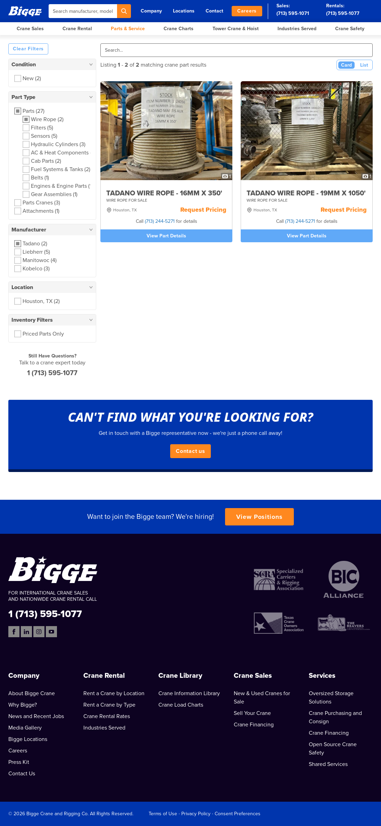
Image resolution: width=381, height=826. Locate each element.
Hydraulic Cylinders (58, 144)
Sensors (44, 136)
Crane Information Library (189, 693)
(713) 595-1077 (342, 13)
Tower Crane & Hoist (236, 29)
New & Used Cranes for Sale (262, 697)
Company (151, 11)
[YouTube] (51, 631)
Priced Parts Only (43, 333)
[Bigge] (25, 11)
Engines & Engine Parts (62, 186)
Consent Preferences (237, 814)
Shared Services (328, 764)
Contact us (190, 451)
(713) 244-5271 (160, 221)
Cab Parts (46, 161)
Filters (42, 127)
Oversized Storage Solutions (331, 697)
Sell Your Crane (252, 713)
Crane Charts (178, 29)
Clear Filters (28, 49)
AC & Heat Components (63, 152)
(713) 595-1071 (292, 13)
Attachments (41, 211)
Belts (40, 177)
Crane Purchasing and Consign (335, 717)
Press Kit (18, 762)
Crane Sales (30, 29)
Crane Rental (77, 29)
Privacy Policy (195, 814)
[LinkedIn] (26, 631)
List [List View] (364, 65)
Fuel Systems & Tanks (60, 169)
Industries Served (297, 29)
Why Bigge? (22, 704)
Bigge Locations (27, 739)
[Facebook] (13, 631)
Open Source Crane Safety (333, 748)
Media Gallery (25, 727)
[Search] (124, 11)
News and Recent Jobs (36, 716)
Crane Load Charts (180, 704)
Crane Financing (254, 724)
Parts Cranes (41, 202)
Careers (247, 11)
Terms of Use (163, 814)
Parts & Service (128, 29)
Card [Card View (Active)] (346, 65)
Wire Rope (47, 119)
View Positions (259, 517)
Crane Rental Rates (106, 716)
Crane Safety (349, 29)
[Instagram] (38, 631)
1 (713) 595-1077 (52, 373)
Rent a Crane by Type (109, 704)
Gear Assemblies (54, 194)
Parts (33, 111)
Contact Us (21, 773)
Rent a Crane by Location (113, 693)
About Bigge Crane (31, 693)
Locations (183, 11)
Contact (214, 11)
